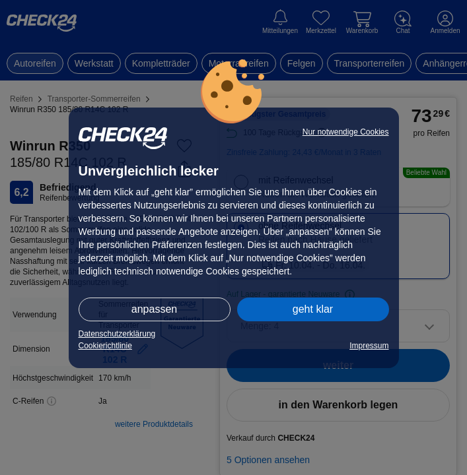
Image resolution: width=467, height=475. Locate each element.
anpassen (154, 309)
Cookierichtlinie (105, 345)
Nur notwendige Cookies (346, 132)
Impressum (368, 345)
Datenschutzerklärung (117, 333)
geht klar (313, 309)
